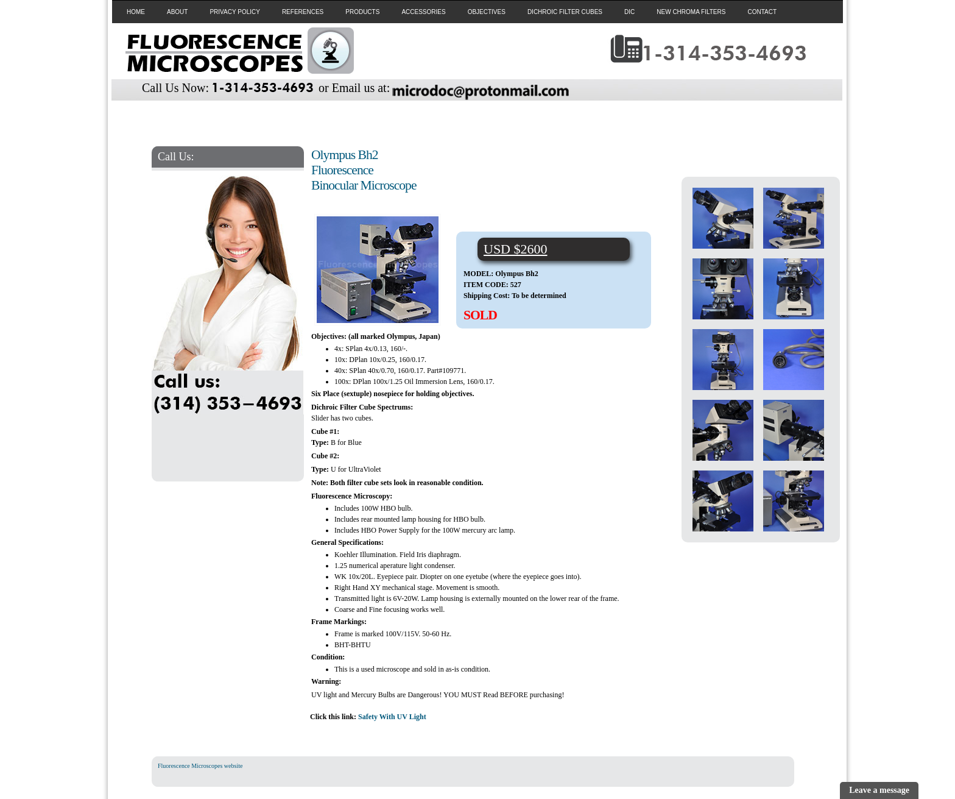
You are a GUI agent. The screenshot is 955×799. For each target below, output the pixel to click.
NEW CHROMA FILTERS (691, 12)
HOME (136, 12)
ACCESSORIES (423, 12)
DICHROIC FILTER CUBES (564, 12)
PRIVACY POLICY (234, 12)
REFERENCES (302, 12)
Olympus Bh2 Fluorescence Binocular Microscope (364, 170)
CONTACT (762, 12)
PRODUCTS (362, 12)
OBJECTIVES (487, 12)
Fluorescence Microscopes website (200, 765)
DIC (629, 12)
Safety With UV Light (392, 716)
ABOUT (177, 12)
